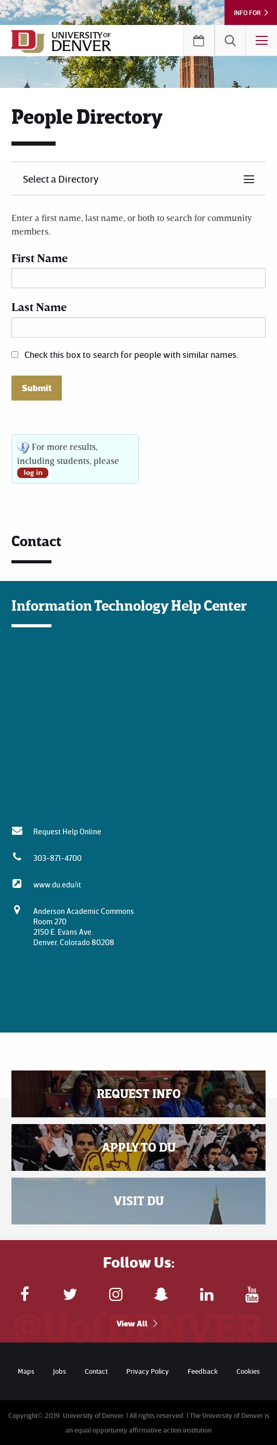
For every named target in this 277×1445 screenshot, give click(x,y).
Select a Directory (61, 178)
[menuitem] (230, 40)
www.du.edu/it (57, 884)
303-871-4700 (57, 857)
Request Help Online (67, 831)
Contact (96, 1370)
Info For (247, 12)
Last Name (39, 307)
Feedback (203, 1370)
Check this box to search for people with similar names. (131, 354)
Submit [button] (36, 388)
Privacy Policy (147, 1370)
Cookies (248, 1370)
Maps (26, 1370)
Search (230, 40)
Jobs (59, 1370)
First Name (39, 258)
